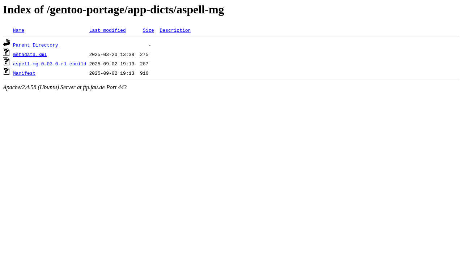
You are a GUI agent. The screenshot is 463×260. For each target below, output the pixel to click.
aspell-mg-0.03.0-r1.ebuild (49, 63)
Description (175, 30)
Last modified (107, 30)
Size (148, 30)
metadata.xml (30, 54)
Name (18, 30)
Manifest (24, 73)
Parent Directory (35, 45)
